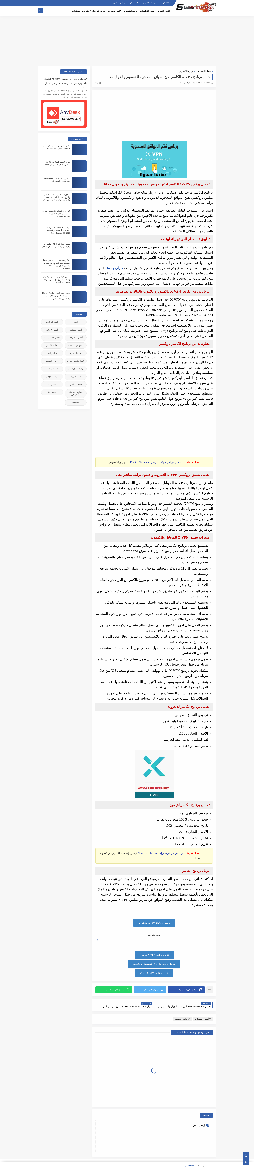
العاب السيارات (75, 353)
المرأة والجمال (52, 353)
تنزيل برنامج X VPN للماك (154, 973)
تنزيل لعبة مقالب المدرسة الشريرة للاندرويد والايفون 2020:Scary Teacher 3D (58, 230)
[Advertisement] (127, 41)
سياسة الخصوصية (149, 2)
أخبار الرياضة (52, 322)
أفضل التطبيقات (204, 71)
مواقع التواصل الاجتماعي (93, 11)
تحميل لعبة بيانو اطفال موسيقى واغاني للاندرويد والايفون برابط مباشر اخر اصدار (56, 279)
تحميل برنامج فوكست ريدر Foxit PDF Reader (156, 462)
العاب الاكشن (52, 345)
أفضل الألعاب (52, 330)
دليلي (118, 268)
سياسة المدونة (134, 2)
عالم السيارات (114, 11)
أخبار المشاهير (75, 330)
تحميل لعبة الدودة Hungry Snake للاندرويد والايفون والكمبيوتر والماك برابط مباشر (56, 296)
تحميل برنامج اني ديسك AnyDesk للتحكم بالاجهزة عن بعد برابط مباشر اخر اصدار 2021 (65, 82)
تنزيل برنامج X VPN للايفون (154, 954)
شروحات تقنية (52, 369)
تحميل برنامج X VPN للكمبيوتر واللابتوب (154, 963)
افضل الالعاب (163, 11)
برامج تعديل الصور (76, 369)
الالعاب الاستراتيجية (52, 337)
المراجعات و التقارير (76, 361)
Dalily (109, 268)
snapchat (75, 402)
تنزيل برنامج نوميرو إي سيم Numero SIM (161, 853)
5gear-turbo (188, 1165)
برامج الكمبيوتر (130, 11)
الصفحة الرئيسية (165, 2)
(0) (98, 82)
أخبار (76, 322)
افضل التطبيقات (147, 11)
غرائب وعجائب (52, 376)
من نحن (123, 2)
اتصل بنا (115, 2)
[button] (186, 989)
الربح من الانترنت (75, 345)
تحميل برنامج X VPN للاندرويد (154, 922)
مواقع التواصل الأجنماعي (75, 393)
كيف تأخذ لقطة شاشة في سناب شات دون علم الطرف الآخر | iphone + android (56, 214)
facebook (52, 392)
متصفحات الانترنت (76, 384)
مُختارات (52, 384)
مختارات (76, 11)
